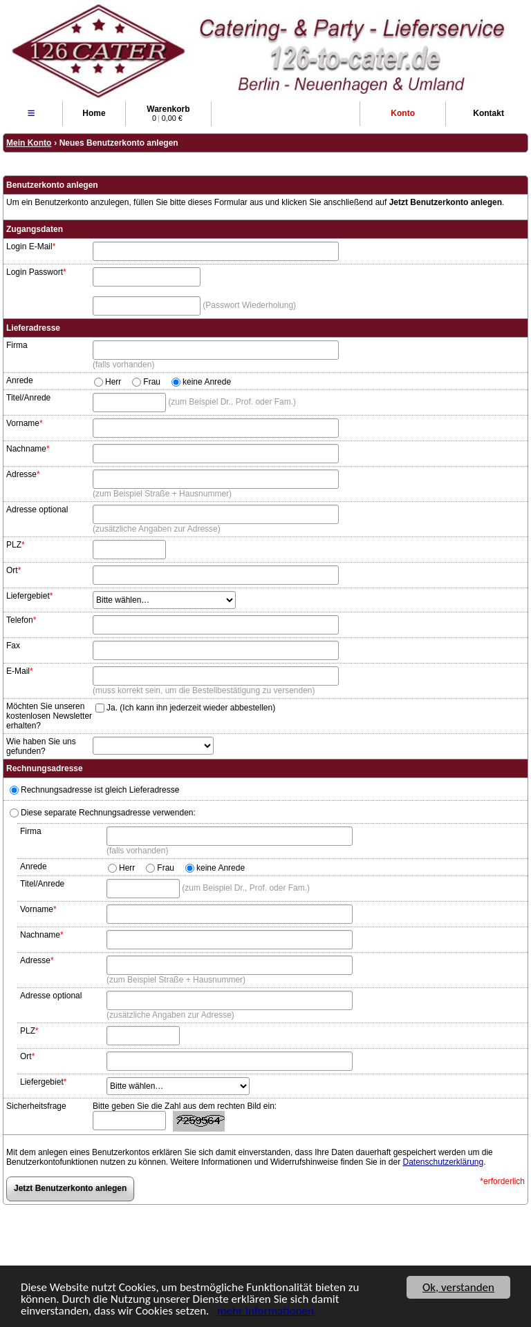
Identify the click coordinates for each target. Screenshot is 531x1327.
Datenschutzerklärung (442, 1162)
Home (93, 113)
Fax (13, 645)
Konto (403, 113)
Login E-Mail (30, 246)
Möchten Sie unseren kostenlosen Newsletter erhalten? (49, 715)
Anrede (19, 380)
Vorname (24, 423)
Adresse (23, 474)
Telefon (21, 620)
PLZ (15, 545)
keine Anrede (207, 382)
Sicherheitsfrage (36, 1106)
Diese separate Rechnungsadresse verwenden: (103, 812)
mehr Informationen (265, 1311)
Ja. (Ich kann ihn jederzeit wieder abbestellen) (190, 707)
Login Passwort (36, 272)
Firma (17, 345)
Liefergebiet (29, 596)
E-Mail (19, 671)
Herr (113, 382)
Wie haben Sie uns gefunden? (41, 746)
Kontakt (488, 113)
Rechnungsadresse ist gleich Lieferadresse (94, 790)
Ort (13, 570)
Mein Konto (28, 143)
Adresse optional (37, 509)
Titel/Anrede (28, 398)
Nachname (28, 449)
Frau (151, 382)
